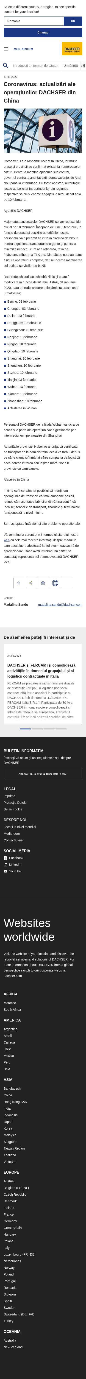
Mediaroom (23, 49)
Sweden (9, 1307)
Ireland (9, 1241)
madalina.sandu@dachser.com (60, 604)
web (7, 540)
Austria (9, 1181)
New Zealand (13, 1347)
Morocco (10, 1003)
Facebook (13, 858)
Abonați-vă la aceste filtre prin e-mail (43, 774)
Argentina (10, 1029)
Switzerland (12, 1314)
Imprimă (9, 796)
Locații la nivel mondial (20, 827)
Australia (10, 1340)
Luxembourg (13, 1254)
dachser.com (13, 976)
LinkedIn (12, 864)
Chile (7, 1049)
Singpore (10, 1142)
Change (43, 32)
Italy (7, 1248)
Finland (9, 1208)
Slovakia (10, 1294)
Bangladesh (12, 1088)
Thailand (10, 1155)
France (9, 1214)
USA (7, 1069)
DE (32, 1254)
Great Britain (13, 1228)
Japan (8, 1122)
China (8, 1095)
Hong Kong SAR (15, 1102)
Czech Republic (15, 1194)
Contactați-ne (13, 840)
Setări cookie (13, 809)
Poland (9, 1274)
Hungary (10, 1234)
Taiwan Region (14, 1148)
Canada (9, 1042)
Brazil (8, 1036)
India (7, 1108)
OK (73, 21)
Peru (7, 1062)
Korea (8, 1128)
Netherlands (12, 1261)
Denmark (10, 1201)
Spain (8, 1301)
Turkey (8, 1321)
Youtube (12, 871)
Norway (9, 1268)
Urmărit (71, 65)
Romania (10, 1288)
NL (26, 1188)
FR (19, 1188)
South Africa (12, 1009)
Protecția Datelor (16, 802)
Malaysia (10, 1135)
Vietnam (9, 1162)
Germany (10, 1221)
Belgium (9, 1188)
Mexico (9, 1056)
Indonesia (11, 1115)
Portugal (10, 1281)
